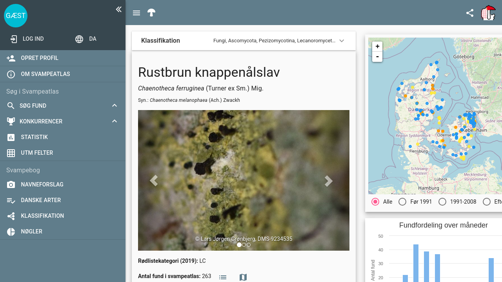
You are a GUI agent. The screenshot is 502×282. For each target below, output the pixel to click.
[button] (239, 244)
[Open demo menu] (85, 39)
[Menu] (136, 12)
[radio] (381, 201)
